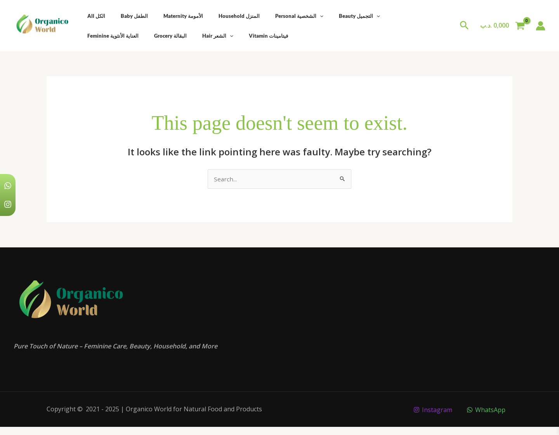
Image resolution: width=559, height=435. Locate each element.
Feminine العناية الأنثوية (385, 16)
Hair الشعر (142, 36)
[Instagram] (432, 410)
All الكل (93, 16)
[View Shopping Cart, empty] (502, 26)
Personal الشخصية (275, 16)
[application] (295, 16)
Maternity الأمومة (169, 16)
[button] (464, 26)
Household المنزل (220, 16)
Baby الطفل (126, 16)
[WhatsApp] (486, 410)
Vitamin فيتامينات (188, 36)
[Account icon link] (540, 26)
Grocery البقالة (101, 36)
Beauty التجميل (329, 16)
